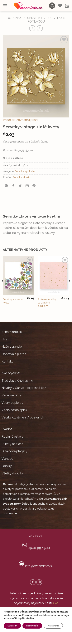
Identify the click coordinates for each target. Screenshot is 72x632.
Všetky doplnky (13, 473)
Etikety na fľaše (12, 444)
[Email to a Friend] (27, 186)
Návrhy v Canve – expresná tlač (24, 388)
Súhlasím (12, 625)
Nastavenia (53, 625)
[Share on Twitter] (20, 186)
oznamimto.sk (12, 332)
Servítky (34, 18)
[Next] (69, 289)
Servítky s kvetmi (22, 177)
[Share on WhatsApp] (6, 186)
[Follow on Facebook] (33, 582)
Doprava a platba (14, 354)
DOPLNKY (14, 18)
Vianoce (7, 458)
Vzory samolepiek (14, 410)
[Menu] (5, 5)
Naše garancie (12, 346)
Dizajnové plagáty (14, 451)
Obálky (7, 466)
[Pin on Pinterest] (34, 186)
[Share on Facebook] (13, 186)
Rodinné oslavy (12, 436)
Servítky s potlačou (25, 171)
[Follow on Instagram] (39, 582)
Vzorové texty (12, 395)
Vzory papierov (12, 403)
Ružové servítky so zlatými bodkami (47, 302)
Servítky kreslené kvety (12, 301)
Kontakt (7, 361)
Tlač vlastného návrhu (17, 380)
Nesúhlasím (32, 625)
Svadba (7, 429)
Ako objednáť (11, 373)
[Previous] (3, 289)
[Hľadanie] (52, 5)
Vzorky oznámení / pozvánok (23, 417)
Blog (5, 339)
